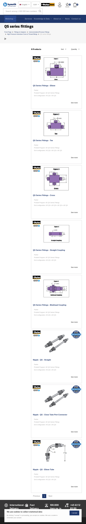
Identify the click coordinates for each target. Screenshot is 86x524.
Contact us (76, 19)
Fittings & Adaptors (20, 32)
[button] (24, 4)
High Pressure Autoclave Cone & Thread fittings (22, 34)
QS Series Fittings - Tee (43, 140)
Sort (62, 49)
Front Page (7, 32)
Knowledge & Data (42, 19)
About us (57, 19)
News (67, 19)
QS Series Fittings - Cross (44, 195)
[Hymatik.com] (10, 4)
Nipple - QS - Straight (42, 360)
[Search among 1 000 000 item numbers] (22, 11)
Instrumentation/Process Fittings (39, 32)
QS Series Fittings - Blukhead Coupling (49, 305)
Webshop (9, 19)
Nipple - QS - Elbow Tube (43, 470)
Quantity (74, 49)
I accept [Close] (74, 513)
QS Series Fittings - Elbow (44, 86)
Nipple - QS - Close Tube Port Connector (50, 415)
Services (28, 19)
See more (74, 103)
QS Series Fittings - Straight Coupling (49, 250)
